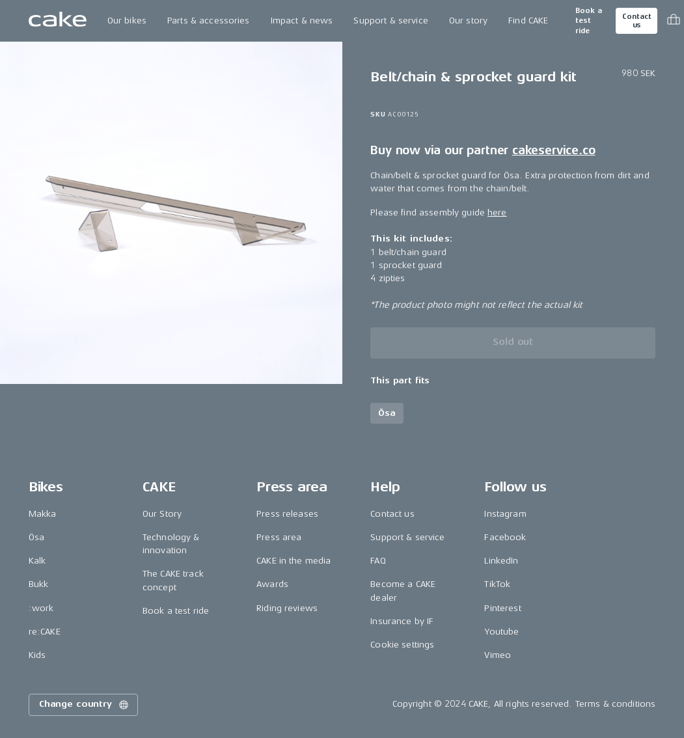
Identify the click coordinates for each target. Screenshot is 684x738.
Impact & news (302, 20)
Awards (272, 584)
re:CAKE (45, 631)
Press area (278, 537)
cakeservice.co (553, 150)
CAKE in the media (293, 561)
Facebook (505, 537)
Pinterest (502, 608)
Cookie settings (402, 644)
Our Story (162, 514)
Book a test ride (588, 21)
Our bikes (126, 20)
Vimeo (497, 655)
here (497, 212)
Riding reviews (287, 608)
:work (41, 608)
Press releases (287, 514)
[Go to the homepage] (58, 21)
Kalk (37, 561)
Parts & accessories (208, 20)
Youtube (501, 631)
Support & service (390, 20)
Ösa (36, 537)
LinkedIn (501, 561)
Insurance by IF (401, 621)
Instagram (505, 514)
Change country (84, 704)
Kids (37, 655)
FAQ (377, 561)
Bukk (39, 584)
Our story (468, 20)
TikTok (497, 584)
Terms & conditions (615, 704)
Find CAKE (528, 20)
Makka (43, 514)
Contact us (636, 20)
